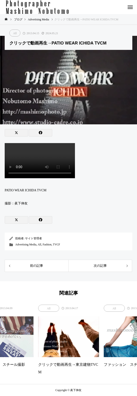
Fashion (47, 244)
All (15, 33)
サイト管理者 (33, 238)
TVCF (56, 244)
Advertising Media (25, 244)
